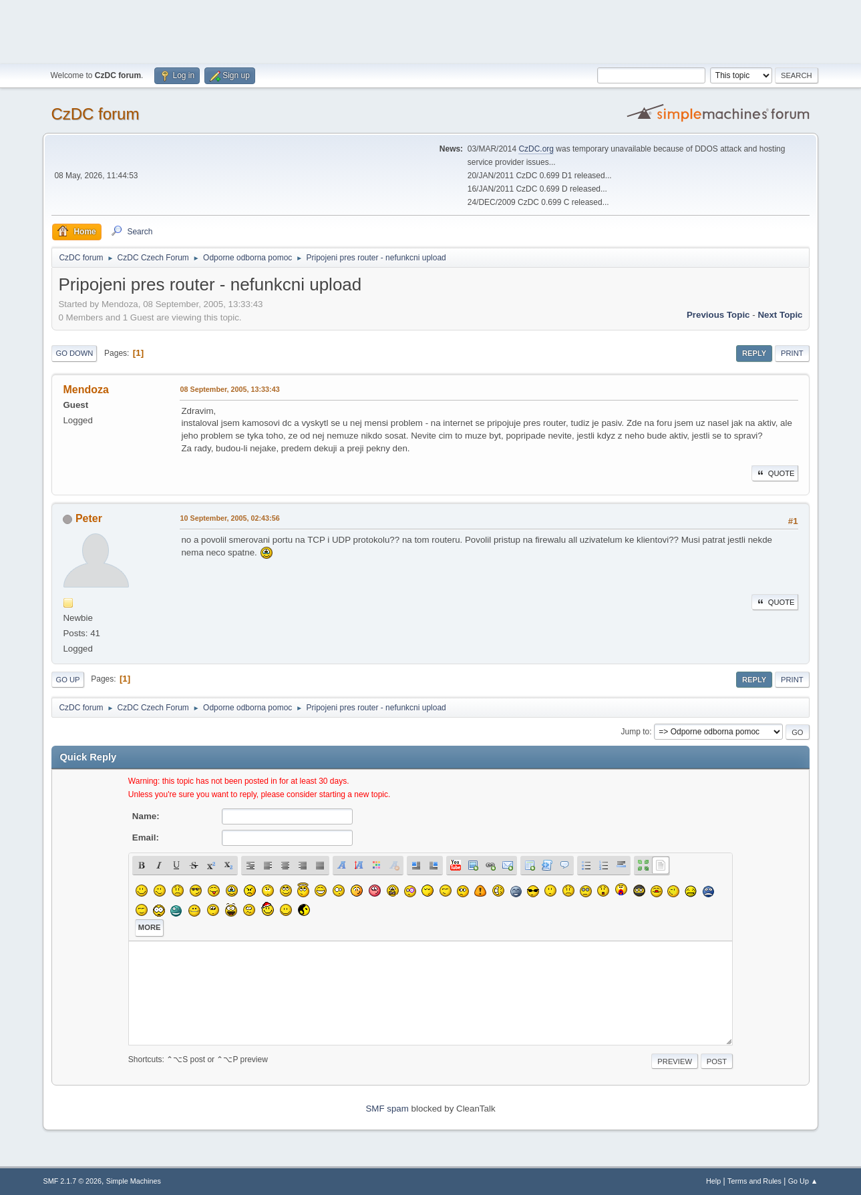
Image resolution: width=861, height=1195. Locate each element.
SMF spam (386, 1109)
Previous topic (718, 315)
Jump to (635, 731)
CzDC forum (95, 114)
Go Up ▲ (803, 1181)
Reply (754, 353)
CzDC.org (536, 149)
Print (792, 353)
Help (713, 1181)
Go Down (74, 353)
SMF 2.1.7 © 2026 (72, 1181)
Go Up (67, 680)
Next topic (779, 315)
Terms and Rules (754, 1181)
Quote (775, 473)
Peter (88, 518)
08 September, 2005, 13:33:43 (229, 389)
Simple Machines (133, 1181)
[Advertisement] (431, 30)
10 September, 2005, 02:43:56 (229, 518)
